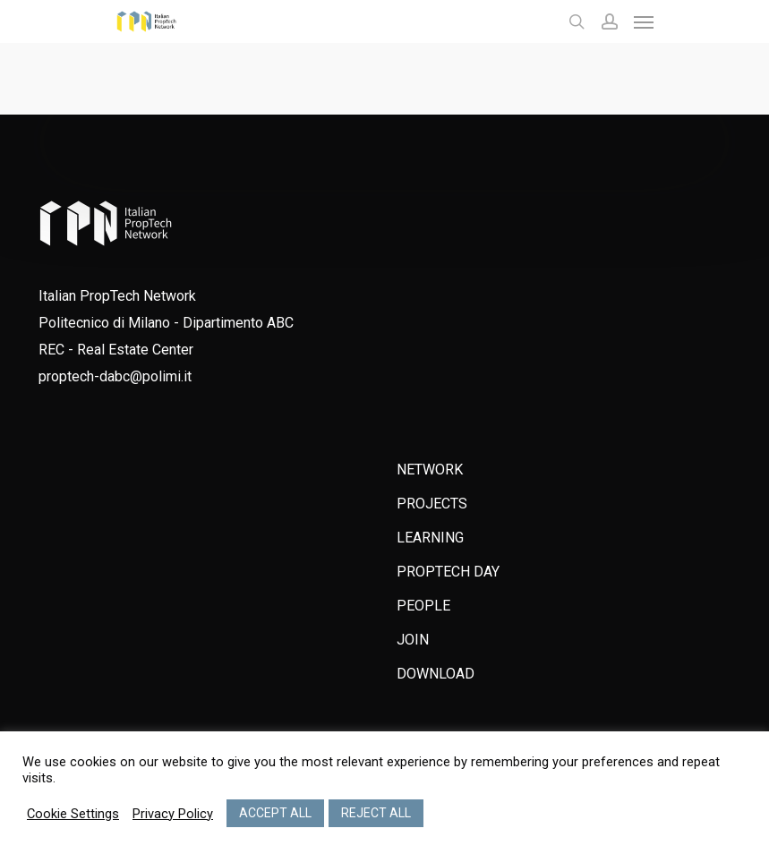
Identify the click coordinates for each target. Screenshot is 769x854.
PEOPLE (423, 605)
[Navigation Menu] (644, 21)
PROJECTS (432, 503)
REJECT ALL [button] (376, 813)
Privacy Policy (172, 814)
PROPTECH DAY (448, 571)
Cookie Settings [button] (73, 814)
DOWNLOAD (435, 673)
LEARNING (430, 537)
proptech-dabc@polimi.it (115, 376)
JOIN (413, 639)
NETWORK (430, 469)
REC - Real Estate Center (115, 349)
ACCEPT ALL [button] (275, 813)
